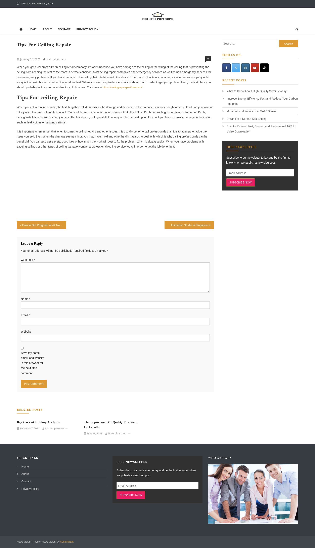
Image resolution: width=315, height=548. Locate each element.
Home (33, 29)
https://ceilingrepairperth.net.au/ (122, 87)
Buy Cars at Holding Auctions (38, 422)
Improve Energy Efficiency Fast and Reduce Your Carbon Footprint (262, 101)
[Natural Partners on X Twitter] (236, 67)
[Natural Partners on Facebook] (226, 67)
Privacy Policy (87, 29)
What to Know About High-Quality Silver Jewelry (256, 91)
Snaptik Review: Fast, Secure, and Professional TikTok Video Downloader (261, 129)
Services (23, 52)
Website (26, 331)
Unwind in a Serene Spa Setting (246, 118)
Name (25, 298)
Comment (28, 259)
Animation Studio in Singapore (190, 225)
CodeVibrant (67, 541)
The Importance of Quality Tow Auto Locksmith (110, 425)
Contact (64, 29)
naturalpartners (56, 59)
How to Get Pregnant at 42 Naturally (44, 225)
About (47, 29)
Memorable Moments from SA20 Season (252, 111)
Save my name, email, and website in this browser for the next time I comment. (32, 363)
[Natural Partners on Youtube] (255, 67)
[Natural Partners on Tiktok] (264, 67)
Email (25, 315)
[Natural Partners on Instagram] (245, 67)
